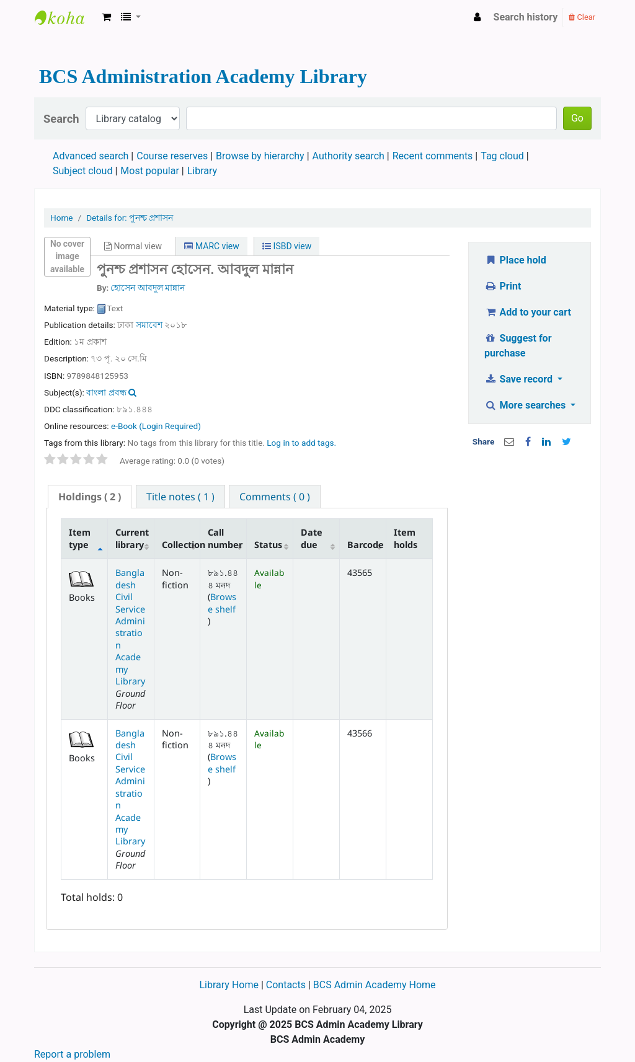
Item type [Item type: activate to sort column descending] (80, 538)
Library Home (229, 985)
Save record (519, 379)
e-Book (156, 426)
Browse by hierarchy (260, 156)
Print (502, 286)
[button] (106, 17)
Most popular (149, 171)
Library (202, 171)
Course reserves (172, 156)
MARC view (211, 246)
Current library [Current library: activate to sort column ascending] (132, 538)
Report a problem (72, 1054)
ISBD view (286, 246)
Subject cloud (82, 171)
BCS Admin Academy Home (374, 985)
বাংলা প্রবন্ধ (106, 392)
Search (61, 118)
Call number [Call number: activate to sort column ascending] (225, 538)
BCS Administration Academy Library (66, 17)
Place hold (515, 260)
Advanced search (90, 156)
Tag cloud (502, 156)
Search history (526, 17)
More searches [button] (526, 405)
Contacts (286, 985)
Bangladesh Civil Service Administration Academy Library (130, 627)
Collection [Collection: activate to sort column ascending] (181, 545)
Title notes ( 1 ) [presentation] (180, 496)
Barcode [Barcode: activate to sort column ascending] (365, 545)
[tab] (89, 497)
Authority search (348, 156)
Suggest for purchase (518, 345)
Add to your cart (527, 312)
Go (577, 118)
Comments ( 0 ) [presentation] (274, 496)
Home (61, 218)
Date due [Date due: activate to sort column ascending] (311, 538)
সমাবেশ (149, 325)
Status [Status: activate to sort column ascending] (268, 545)
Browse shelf (222, 602)
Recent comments (433, 156)
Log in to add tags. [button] (301, 443)
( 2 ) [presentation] (89, 496)
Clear (582, 17)
